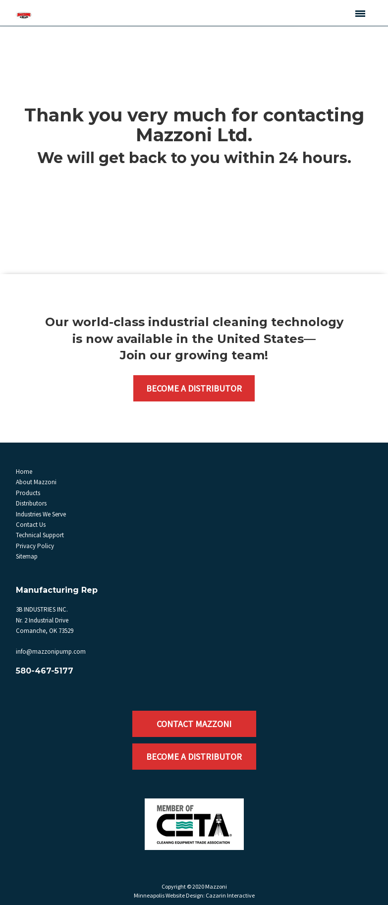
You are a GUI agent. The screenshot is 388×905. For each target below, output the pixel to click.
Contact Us (31, 524)
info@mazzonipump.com (51, 651)
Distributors (31, 503)
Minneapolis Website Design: (169, 895)
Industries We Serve (41, 514)
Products (28, 493)
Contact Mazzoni (194, 724)
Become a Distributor (194, 388)
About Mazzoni (36, 482)
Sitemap (27, 556)
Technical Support (40, 535)
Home (24, 471)
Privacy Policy (35, 546)
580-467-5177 (44, 671)
